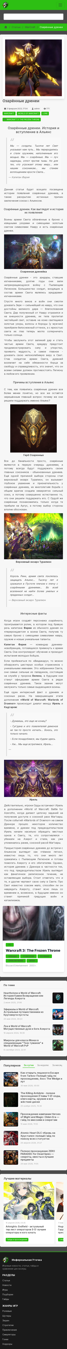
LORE (45, 113)
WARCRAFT (9, 113)
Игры (5, 1289)
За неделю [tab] (43, 1065)
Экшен (5, 1320)
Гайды (5, 1299)
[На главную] (33, 1260)
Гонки (5, 1339)
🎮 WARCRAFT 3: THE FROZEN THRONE (21, 119)
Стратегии (8, 1325)
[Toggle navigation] (60, 5)
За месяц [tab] (57, 1065)
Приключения (9, 1330)
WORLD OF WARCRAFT (28, 113)
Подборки (7, 1294)
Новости (6, 1285)
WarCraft (30, 27)
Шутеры (6, 1316)
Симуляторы (9, 1334)
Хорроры (7, 1344)
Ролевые (7, 1311)
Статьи (16, 27)
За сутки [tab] (29, 1065)
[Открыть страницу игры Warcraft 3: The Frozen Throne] (33, 923)
